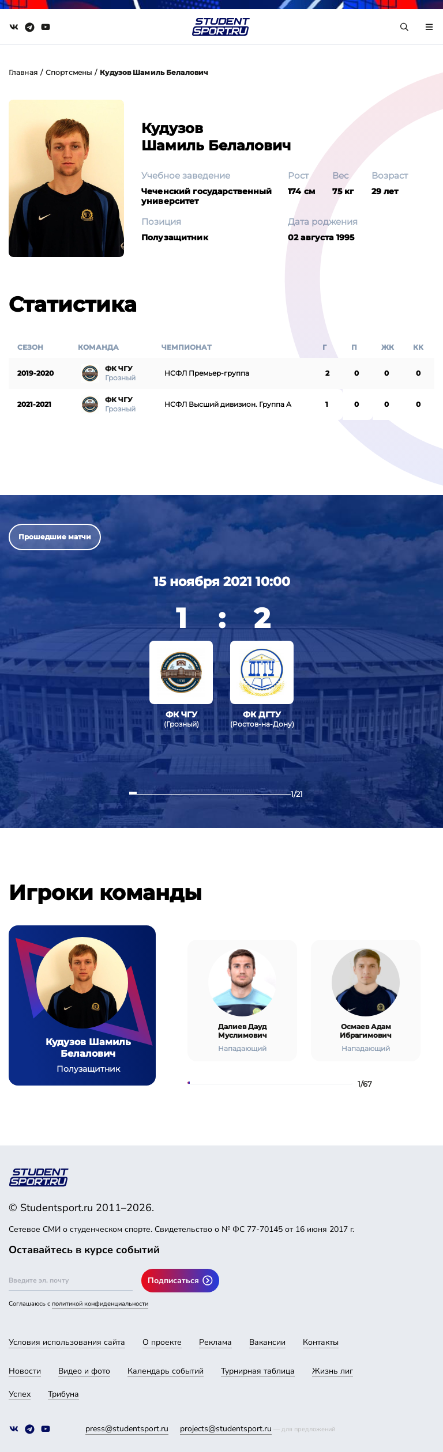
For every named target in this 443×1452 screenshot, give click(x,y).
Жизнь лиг (332, 1371)
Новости (25, 1371)
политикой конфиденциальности (100, 1303)
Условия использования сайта (67, 1342)
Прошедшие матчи (54, 536)
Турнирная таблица (258, 1371)
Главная (23, 72)
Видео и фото (84, 1371)
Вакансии (267, 1342)
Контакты (321, 1342)
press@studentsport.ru (126, 1428)
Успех (20, 1394)
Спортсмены (69, 72)
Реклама (215, 1342)
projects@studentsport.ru (226, 1428)
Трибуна (63, 1394)
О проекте (162, 1342)
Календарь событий (165, 1371)
